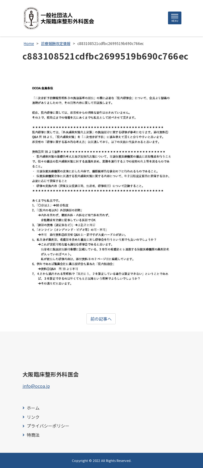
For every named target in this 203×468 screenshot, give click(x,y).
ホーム (33, 408)
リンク (33, 417)
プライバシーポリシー (48, 426)
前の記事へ (101, 319)
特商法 (33, 435)
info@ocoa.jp (36, 386)
